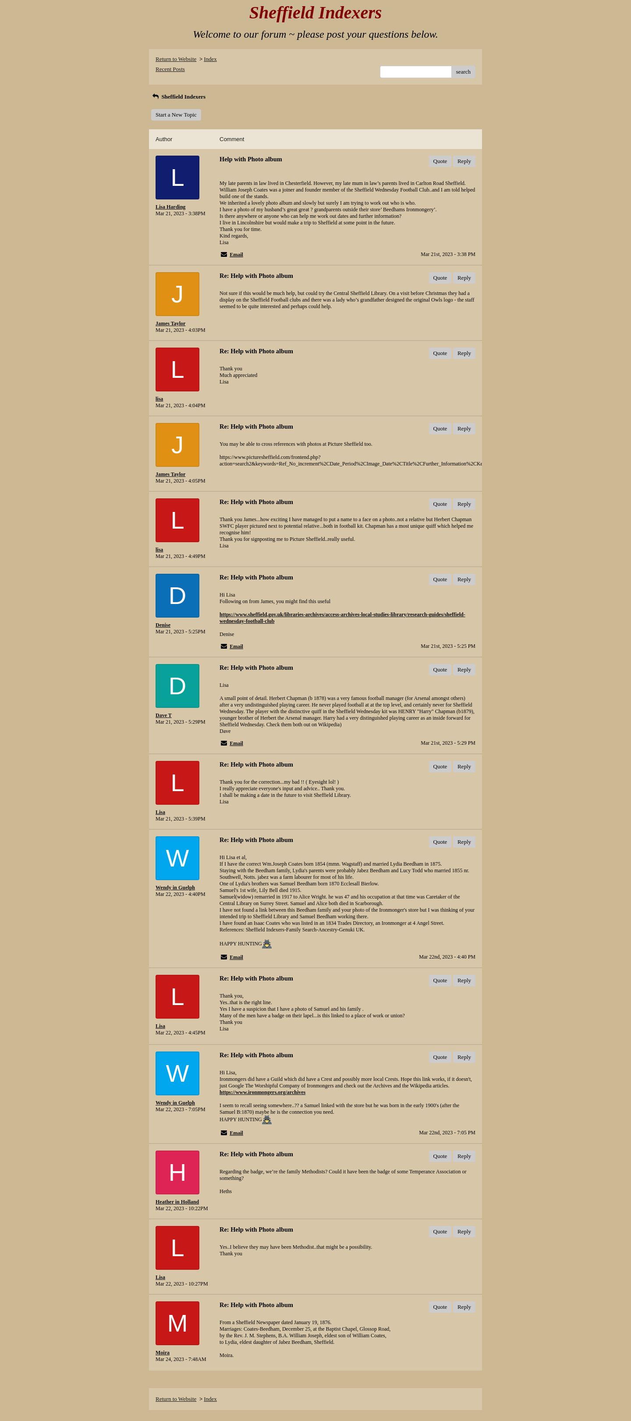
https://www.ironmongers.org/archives (262, 1092)
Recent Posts (170, 69)
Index (210, 59)
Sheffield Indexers (178, 96)
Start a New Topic (176, 114)
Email (236, 255)
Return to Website (176, 59)
